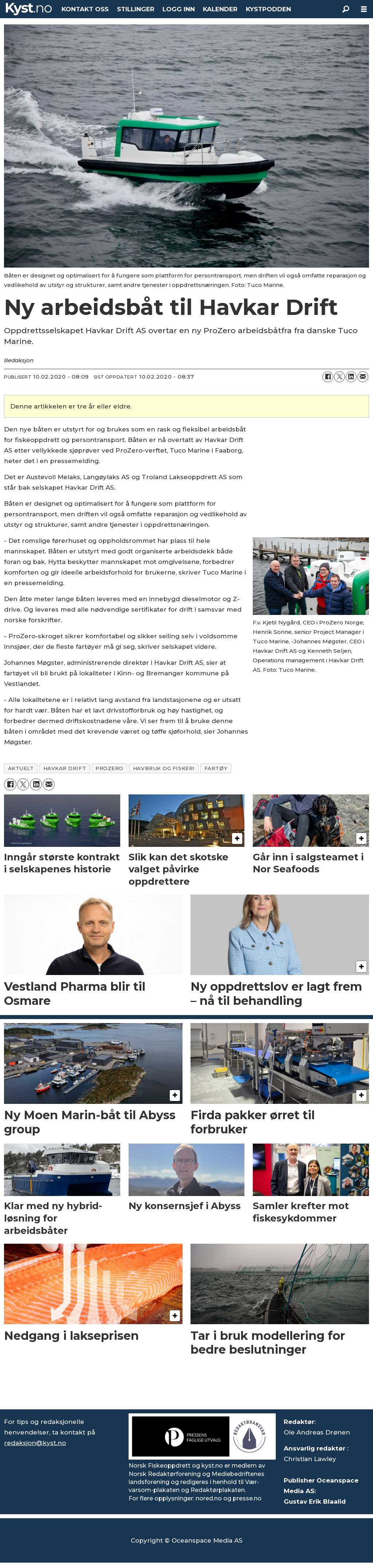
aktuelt (21, 768)
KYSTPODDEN (268, 9)
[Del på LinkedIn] (351, 376)
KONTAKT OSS (85, 9)
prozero (109, 768)
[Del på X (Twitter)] (339, 376)
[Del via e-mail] (362, 376)
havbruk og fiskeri (164, 768)
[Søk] (346, 9)
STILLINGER (135, 9)
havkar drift (64, 768)
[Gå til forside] (29, 9)
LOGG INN (178, 9)
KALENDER (220, 9)
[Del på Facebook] (327, 376)
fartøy (215, 768)
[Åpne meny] (364, 9)
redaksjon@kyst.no (35, 1442)
